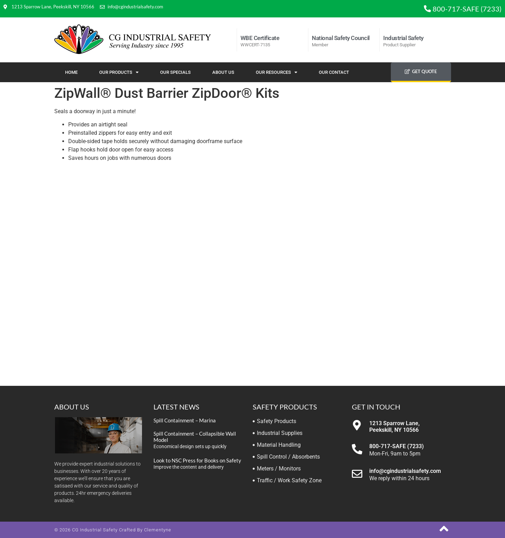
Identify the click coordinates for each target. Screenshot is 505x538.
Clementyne (157, 529)
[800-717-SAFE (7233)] (357, 449)
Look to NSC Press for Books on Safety (197, 460)
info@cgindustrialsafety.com (405, 471)
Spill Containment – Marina (184, 420)
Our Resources (276, 72)
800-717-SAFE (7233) (396, 446)
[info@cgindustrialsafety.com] (357, 474)
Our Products (119, 72)
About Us (223, 72)
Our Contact (334, 72)
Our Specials (175, 72)
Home (71, 72)
